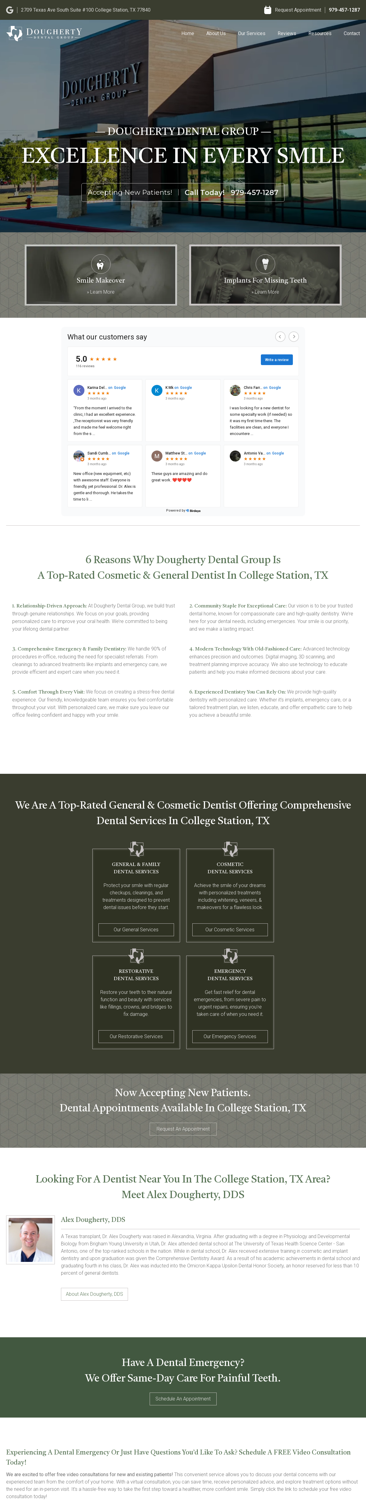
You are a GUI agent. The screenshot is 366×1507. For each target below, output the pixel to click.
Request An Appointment (183, 1129)
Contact (352, 33)
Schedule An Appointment (183, 1399)
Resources (320, 33)
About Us (216, 33)
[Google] (9, 10)
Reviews (287, 33)
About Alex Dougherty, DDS (94, 1294)
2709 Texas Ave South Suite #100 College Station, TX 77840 (86, 10)
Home (187, 33)
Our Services (251, 33)
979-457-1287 (344, 10)
